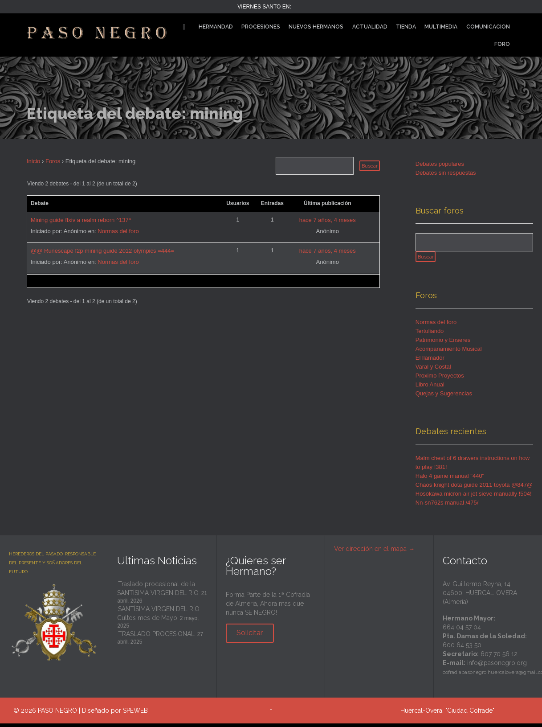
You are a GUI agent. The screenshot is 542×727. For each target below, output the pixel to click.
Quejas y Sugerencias (444, 397)
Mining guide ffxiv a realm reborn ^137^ (81, 220)
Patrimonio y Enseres (443, 344)
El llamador (430, 361)
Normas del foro (118, 231)
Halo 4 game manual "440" (450, 479)
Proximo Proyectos (440, 379)
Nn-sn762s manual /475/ (447, 506)
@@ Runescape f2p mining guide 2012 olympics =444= (102, 250)
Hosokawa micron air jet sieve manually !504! (474, 497)
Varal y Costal (433, 370)
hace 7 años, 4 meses (327, 220)
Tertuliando (430, 335)
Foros (52, 161)
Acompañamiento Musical (449, 352)
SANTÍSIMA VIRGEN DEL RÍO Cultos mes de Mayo (158, 617)
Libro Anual (430, 388)
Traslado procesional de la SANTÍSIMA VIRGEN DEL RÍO (158, 592)
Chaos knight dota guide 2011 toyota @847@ (474, 488)
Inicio (33, 161)
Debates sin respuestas (446, 172)
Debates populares (440, 163)
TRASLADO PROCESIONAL (156, 637)
